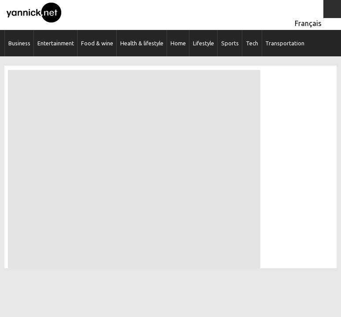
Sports (230, 43)
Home (178, 43)
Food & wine (97, 43)
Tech (252, 43)
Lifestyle (203, 43)
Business (19, 43)
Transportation (284, 43)
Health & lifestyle (141, 43)
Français (308, 23)
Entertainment (55, 43)
